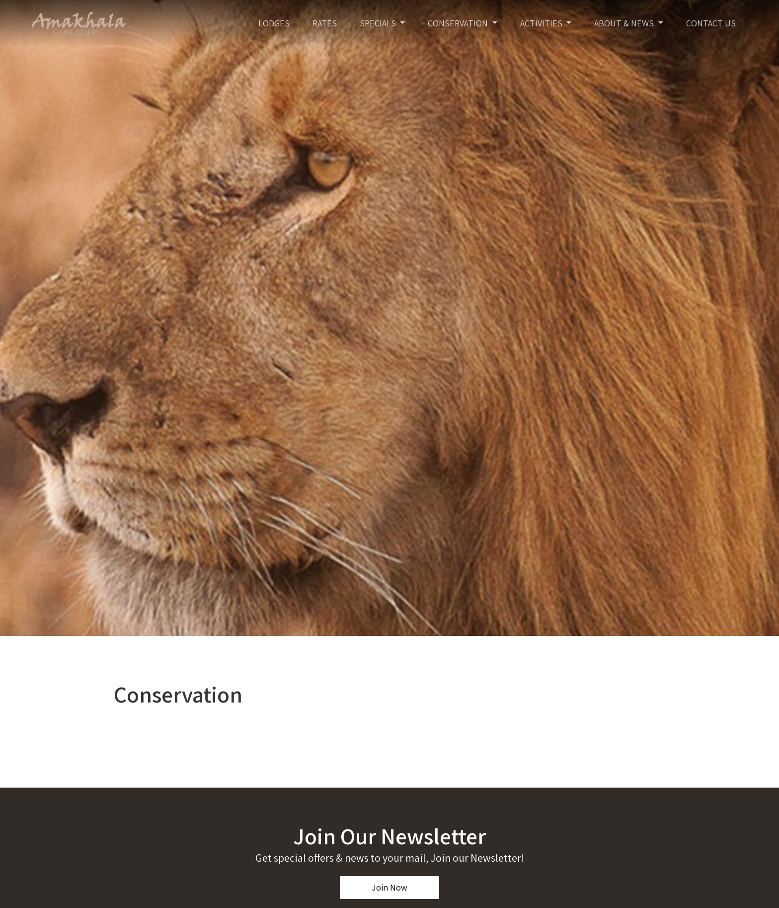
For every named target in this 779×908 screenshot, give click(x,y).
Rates (324, 23)
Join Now (389, 887)
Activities (542, 23)
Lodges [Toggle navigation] (274, 23)
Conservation (459, 23)
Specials (379, 23)
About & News (625, 23)
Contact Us (711, 23)
